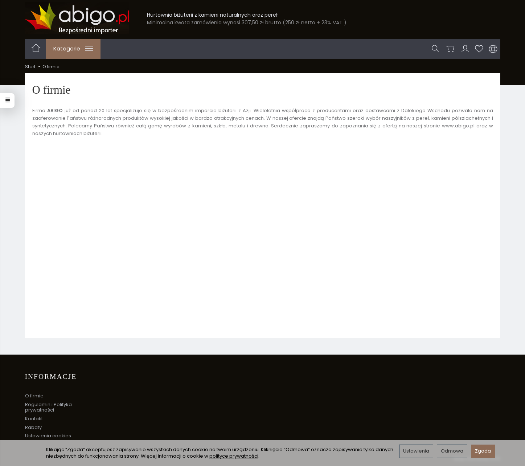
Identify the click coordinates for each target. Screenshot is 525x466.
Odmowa (452, 450)
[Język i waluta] (493, 49)
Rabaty (33, 427)
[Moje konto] (465, 49)
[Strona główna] (77, 18)
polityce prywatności (233, 456)
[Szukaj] (435, 49)
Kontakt (34, 418)
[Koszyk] (450, 49)
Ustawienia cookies (48, 435)
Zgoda (483, 450)
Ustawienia (416, 450)
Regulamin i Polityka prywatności (48, 407)
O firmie (34, 395)
